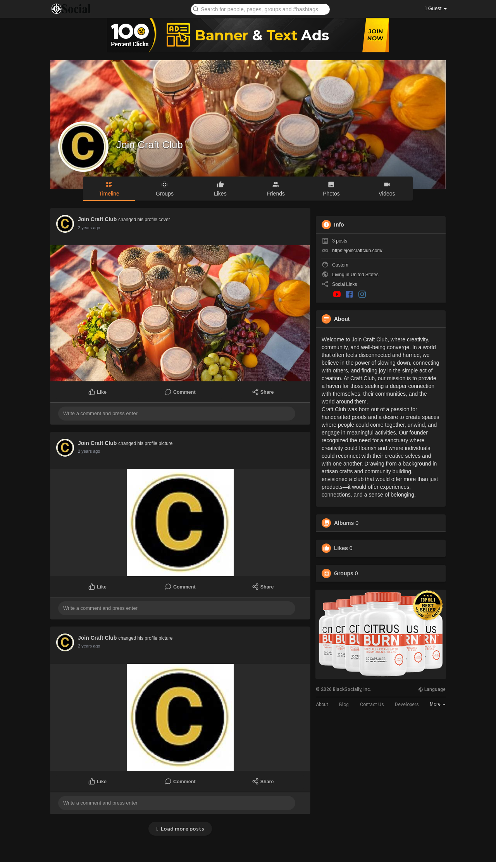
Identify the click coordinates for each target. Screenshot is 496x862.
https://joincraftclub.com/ (357, 250)
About (322, 704)
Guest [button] (436, 8)
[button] (260, 8)
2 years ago (89, 227)
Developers (407, 704)
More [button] (438, 704)
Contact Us (372, 704)
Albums (344, 523)
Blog (344, 704)
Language (432, 689)
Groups (343, 573)
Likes (341, 548)
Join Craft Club (149, 145)
